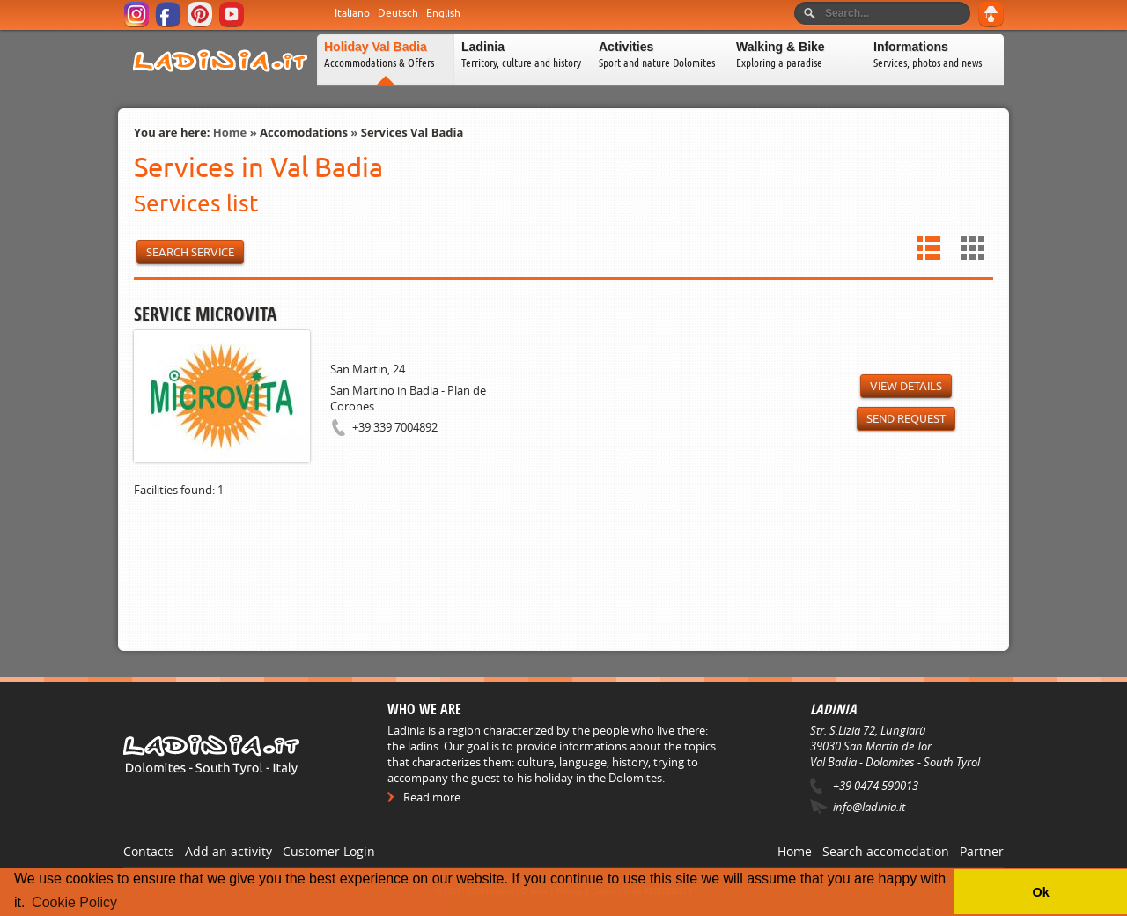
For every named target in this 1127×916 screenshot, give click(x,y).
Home (230, 132)
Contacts (148, 851)
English (443, 13)
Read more (431, 797)
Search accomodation (885, 851)
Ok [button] (1040, 892)
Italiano (352, 13)
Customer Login (329, 851)
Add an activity (228, 851)
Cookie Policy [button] (74, 902)
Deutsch (398, 13)
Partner (982, 851)
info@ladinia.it (869, 807)
